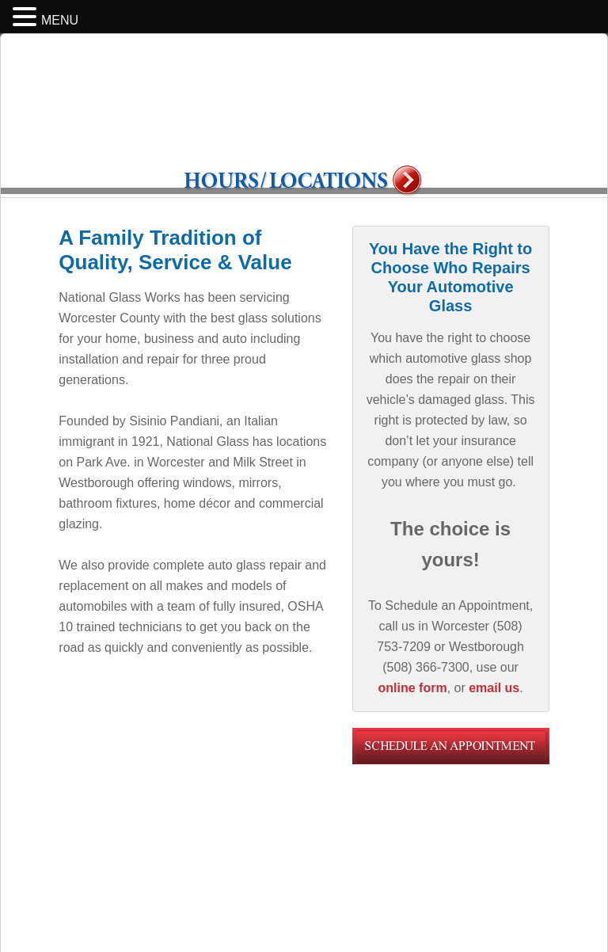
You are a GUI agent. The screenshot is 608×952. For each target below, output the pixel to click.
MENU (59, 20)
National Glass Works (304, 109)
